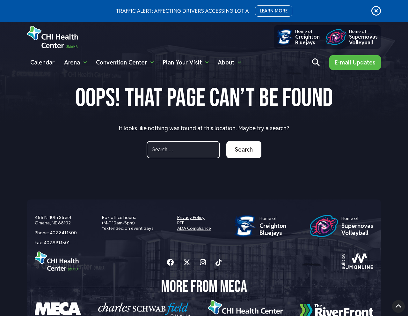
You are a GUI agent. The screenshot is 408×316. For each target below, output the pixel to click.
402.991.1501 (56, 242)
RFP (181, 223)
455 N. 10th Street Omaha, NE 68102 (53, 220)
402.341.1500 (63, 233)
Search (244, 149)
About (226, 62)
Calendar (42, 62)
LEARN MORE (274, 11)
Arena (72, 62)
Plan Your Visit (182, 62)
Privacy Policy (191, 217)
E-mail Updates (355, 62)
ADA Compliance (194, 228)
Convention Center (121, 62)
